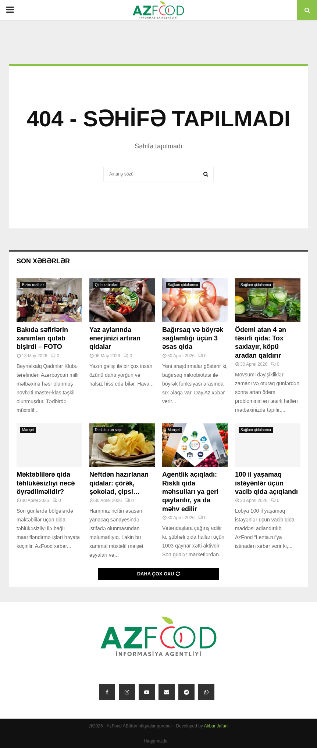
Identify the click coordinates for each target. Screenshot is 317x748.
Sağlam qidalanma (183, 285)
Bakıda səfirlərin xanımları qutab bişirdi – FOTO (42, 338)
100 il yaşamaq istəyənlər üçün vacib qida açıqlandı (266, 483)
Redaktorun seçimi (110, 430)
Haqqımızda (156, 741)
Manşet (28, 430)
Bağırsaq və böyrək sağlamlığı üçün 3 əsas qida (192, 338)
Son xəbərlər (43, 261)
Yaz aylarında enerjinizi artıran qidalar (114, 338)
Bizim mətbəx (33, 285)
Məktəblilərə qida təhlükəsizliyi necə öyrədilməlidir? (46, 483)
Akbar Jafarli (216, 726)
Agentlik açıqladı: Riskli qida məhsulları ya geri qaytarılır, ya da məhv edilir (190, 492)
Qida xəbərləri (106, 285)
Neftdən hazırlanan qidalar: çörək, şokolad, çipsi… (119, 483)
